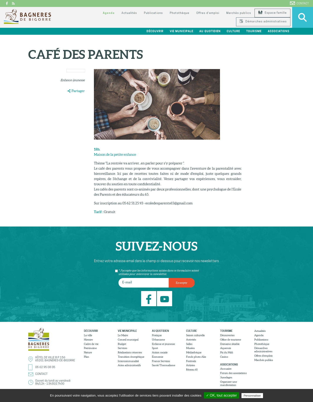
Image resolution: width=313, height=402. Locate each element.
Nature (88, 352)
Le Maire (123, 335)
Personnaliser (252, 395)
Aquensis (225, 348)
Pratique (157, 335)
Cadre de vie (91, 343)
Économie (157, 356)
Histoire (88, 339)
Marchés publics (238, 13)
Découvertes (227, 335)
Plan (86, 356)
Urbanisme (158, 339)
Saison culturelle (195, 335)
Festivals (191, 361)
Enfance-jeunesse (72, 80)
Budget (122, 343)
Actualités (129, 13)
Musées (190, 348)
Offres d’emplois (263, 355)
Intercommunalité (128, 361)
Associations (278, 31)
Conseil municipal (128, 339)
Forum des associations (233, 373)
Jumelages (226, 377)
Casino (224, 356)
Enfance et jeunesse (163, 343)
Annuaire (225, 368)
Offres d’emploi (207, 13)
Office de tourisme (230, 339)
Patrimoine (90, 348)
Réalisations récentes (130, 352)
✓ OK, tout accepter (221, 395)
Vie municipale (181, 31)
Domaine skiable (230, 343)
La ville (88, 335)
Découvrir (155, 31)
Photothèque (179, 13)
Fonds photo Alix (196, 356)
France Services (161, 361)
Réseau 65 (192, 369)
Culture (233, 31)
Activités (191, 339)
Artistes (190, 365)
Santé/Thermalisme (163, 365)
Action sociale (160, 352)
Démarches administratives (263, 21)
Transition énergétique (131, 356)
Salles (189, 343)
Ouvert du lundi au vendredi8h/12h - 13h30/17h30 (52, 382)
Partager (78, 91)
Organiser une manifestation (228, 383)
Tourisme (253, 31)
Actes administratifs (129, 365)
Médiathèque (193, 352)
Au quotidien (209, 31)
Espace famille (272, 13)
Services (122, 348)
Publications (153, 13)
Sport (155, 348)
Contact (299, 3)
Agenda (109, 13)
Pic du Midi (226, 352)
